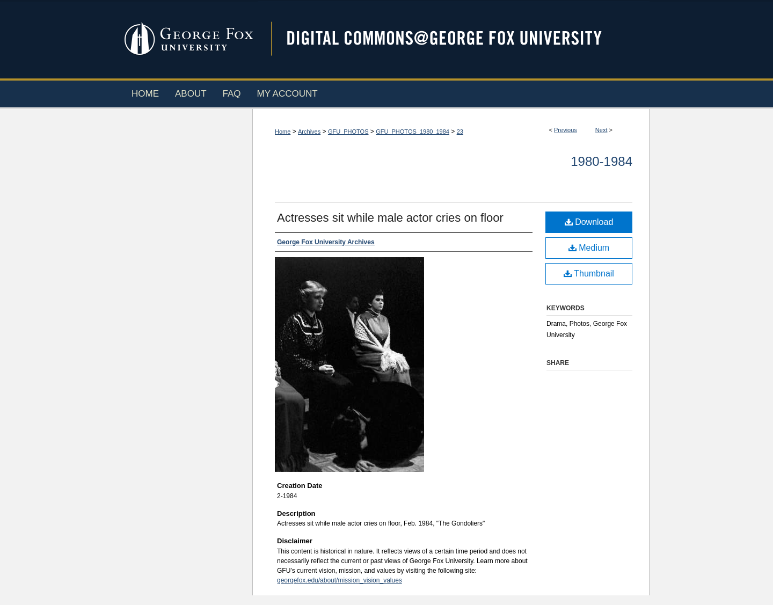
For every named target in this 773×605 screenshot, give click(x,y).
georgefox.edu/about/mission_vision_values (339, 580)
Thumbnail (589, 273)
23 (460, 131)
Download (589, 222)
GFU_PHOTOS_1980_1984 (412, 131)
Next (601, 130)
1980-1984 (601, 161)
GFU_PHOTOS (348, 131)
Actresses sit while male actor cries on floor (390, 217)
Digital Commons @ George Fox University (454, 39)
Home (282, 131)
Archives (309, 131)
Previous (565, 130)
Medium (588, 247)
